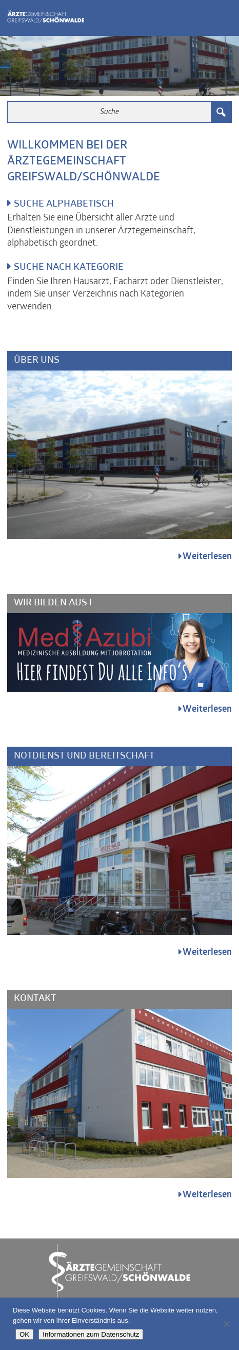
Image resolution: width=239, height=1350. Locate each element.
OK (24, 1334)
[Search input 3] (109, 112)
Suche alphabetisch (64, 204)
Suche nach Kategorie (69, 267)
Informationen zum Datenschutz (91, 1334)
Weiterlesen (207, 556)
